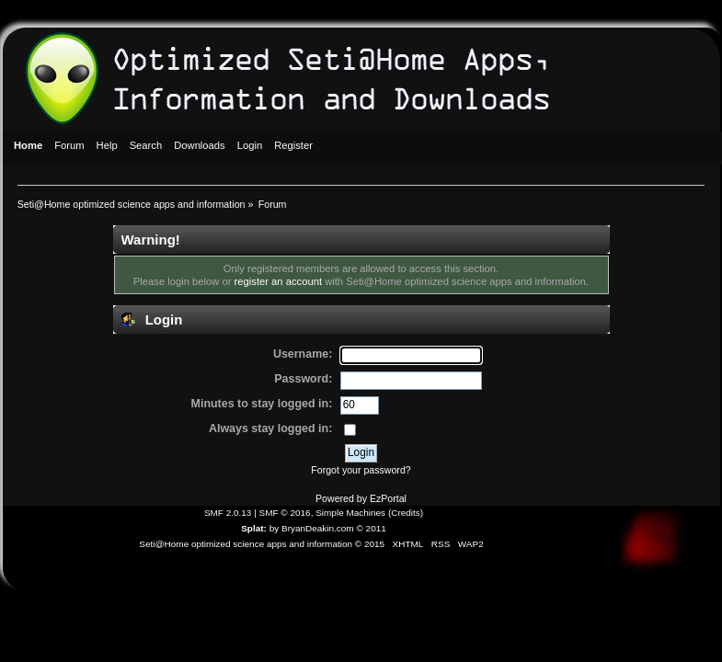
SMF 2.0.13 (228, 513)
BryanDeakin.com (317, 528)
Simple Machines (350, 513)
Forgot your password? (360, 469)
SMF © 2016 (285, 513)
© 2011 (370, 528)
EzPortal (388, 498)
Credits (405, 513)
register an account (278, 281)
